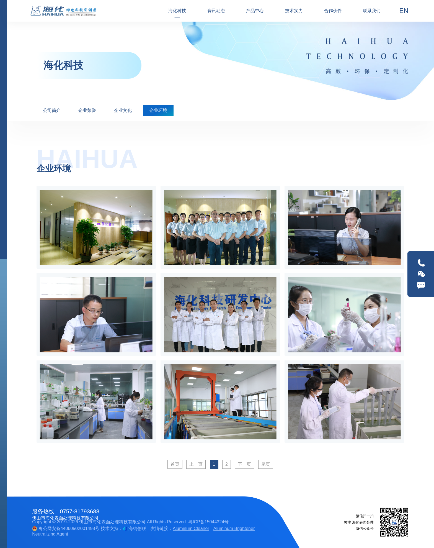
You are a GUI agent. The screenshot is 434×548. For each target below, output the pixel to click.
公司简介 (52, 110)
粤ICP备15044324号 (208, 521)
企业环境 (158, 110)
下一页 (244, 464)
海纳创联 (137, 528)
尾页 (265, 464)
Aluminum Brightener (234, 528)
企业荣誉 (87, 110)
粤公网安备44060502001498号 (65, 528)
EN (404, 10)
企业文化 (123, 110)
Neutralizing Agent (50, 534)
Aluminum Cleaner (191, 528)
